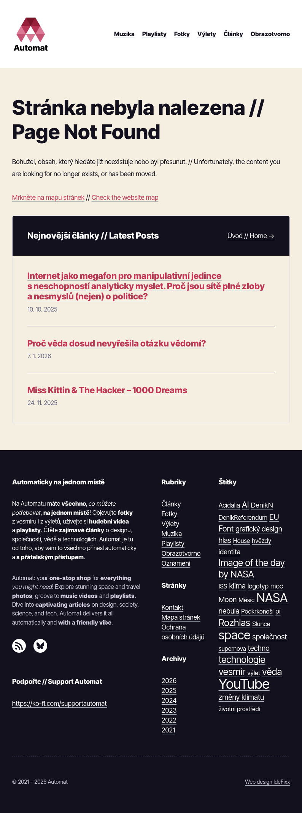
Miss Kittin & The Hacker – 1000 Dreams (107, 390)
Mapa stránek (181, 617)
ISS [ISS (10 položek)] (223, 586)
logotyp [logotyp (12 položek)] (258, 586)
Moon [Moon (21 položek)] (228, 599)
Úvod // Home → (250, 236)
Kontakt (172, 607)
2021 (168, 730)
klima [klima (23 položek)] (237, 585)
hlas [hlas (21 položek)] (225, 540)
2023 (169, 710)
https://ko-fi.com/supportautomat (59, 703)
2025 (169, 690)
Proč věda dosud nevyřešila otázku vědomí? (116, 343)
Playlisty (173, 543)
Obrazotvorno (181, 553)
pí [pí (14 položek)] (277, 611)
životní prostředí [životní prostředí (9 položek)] (239, 709)
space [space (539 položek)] (235, 635)
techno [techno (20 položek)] (259, 648)
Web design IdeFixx (267, 781)
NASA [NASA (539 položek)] (272, 597)
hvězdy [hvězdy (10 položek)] (261, 540)
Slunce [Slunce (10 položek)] (261, 624)
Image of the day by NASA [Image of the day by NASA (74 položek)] (252, 568)
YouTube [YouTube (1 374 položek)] (244, 684)
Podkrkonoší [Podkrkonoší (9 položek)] (257, 611)
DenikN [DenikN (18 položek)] (262, 505)
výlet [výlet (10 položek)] (253, 673)
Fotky (169, 514)
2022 (169, 720)
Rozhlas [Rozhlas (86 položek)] (234, 622)
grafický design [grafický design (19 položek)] (258, 529)
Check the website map (125, 197)
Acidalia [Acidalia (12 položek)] (229, 505)
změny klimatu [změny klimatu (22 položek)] (241, 697)
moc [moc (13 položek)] (276, 586)
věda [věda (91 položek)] (272, 671)
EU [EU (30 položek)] (274, 517)
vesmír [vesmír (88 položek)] (232, 671)
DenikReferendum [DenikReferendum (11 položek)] (243, 517)
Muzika (172, 534)
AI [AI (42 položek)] (245, 504)
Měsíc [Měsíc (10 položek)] (246, 600)
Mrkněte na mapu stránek (48, 197)
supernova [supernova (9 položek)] (232, 648)
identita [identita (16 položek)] (229, 551)
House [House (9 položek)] (241, 540)
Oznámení (176, 563)
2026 (169, 681)
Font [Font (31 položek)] (226, 528)
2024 (169, 700)
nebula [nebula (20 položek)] (229, 611)
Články (171, 504)
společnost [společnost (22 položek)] (269, 636)
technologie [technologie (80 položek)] (242, 659)
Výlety (171, 524)
